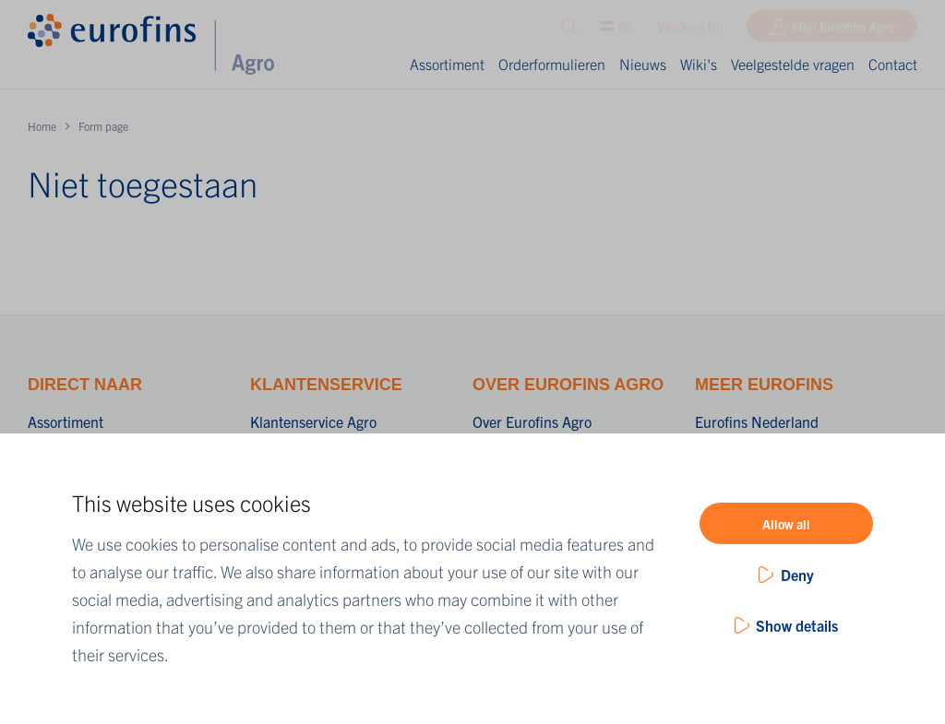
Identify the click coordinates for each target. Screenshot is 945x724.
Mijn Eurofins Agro (843, 30)
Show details (797, 625)
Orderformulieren (551, 63)
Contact (892, 63)
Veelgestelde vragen (793, 63)
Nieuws (642, 63)
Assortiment (447, 63)
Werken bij (690, 30)
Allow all (786, 524)
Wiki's (698, 63)
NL (617, 30)
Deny (797, 574)
